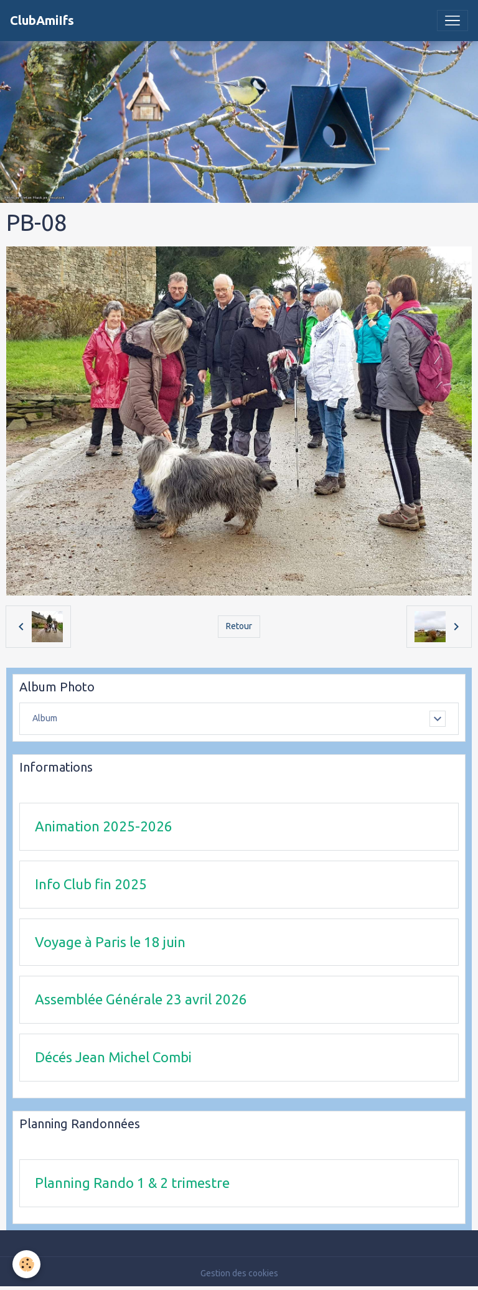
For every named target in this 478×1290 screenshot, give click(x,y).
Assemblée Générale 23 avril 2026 (141, 999)
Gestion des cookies (239, 1273)
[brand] (42, 20)
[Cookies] (26, 1264)
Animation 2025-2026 (103, 826)
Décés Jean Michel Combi (113, 1057)
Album (44, 718)
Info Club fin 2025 (91, 884)
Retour (239, 626)
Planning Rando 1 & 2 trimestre (132, 1182)
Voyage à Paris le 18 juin (110, 942)
